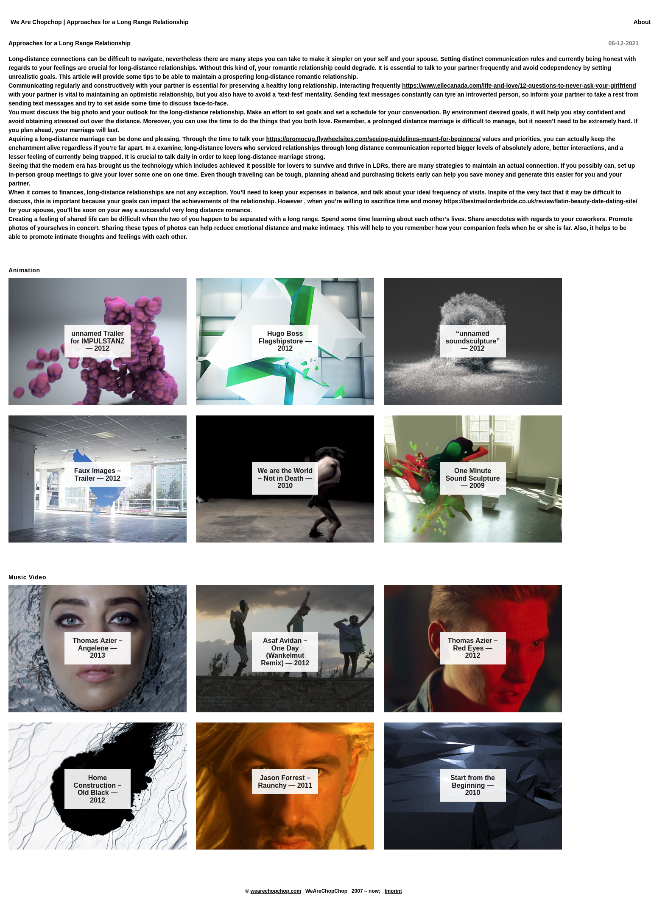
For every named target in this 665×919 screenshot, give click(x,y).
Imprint (393, 891)
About (642, 22)
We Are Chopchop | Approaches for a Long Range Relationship (100, 22)
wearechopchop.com (276, 891)
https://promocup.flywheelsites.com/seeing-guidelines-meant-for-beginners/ (373, 139)
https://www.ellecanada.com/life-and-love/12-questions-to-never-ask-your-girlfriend (519, 85)
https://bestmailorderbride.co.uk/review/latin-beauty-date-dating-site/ (540, 201)
